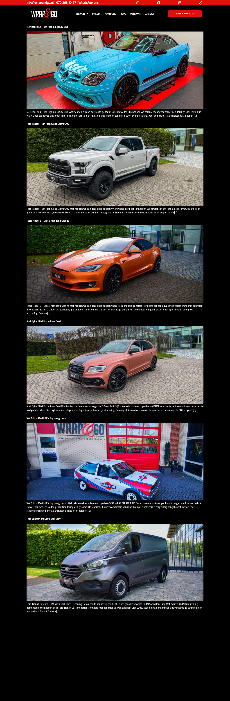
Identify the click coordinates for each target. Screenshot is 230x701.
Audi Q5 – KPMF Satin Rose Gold (44, 321)
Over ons (135, 13)
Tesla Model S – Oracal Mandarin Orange (48, 220)
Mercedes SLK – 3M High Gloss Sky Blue (47, 26)
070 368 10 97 (66, 2)
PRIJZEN (96, 13)
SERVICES (82, 13)
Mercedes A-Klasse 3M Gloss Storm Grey (47, 620)
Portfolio (110, 13)
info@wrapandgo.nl (40, 2)
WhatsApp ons (89, 2)
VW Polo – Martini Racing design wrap (47, 418)
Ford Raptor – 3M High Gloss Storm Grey (48, 123)
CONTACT (149, 13)
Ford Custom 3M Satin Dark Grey (44, 518)
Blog (123, 13)
